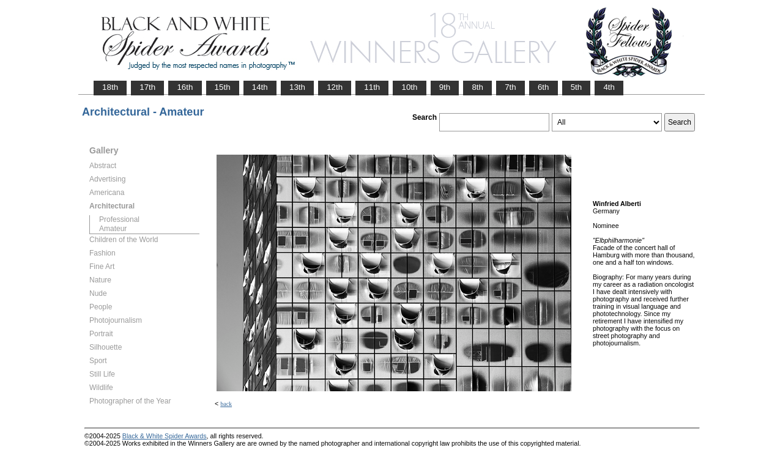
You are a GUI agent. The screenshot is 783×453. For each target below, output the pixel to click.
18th (110, 87)
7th (510, 87)
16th (184, 87)
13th (297, 87)
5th (576, 87)
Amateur (113, 228)
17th (147, 87)
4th (609, 87)
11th (372, 87)
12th (334, 87)
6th (543, 87)
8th (477, 87)
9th (445, 87)
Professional (119, 219)
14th (260, 87)
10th (409, 87)
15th (222, 87)
